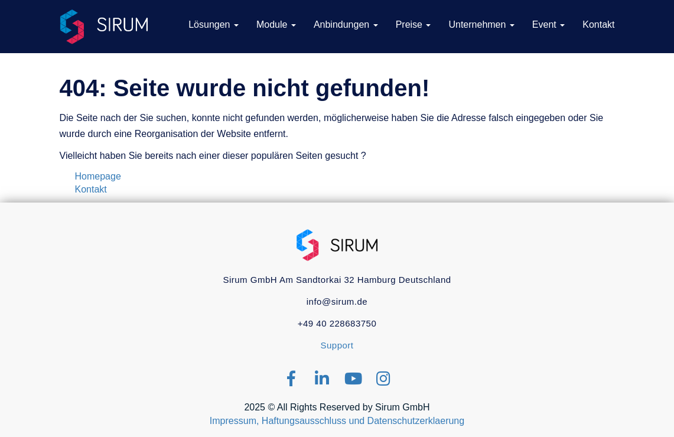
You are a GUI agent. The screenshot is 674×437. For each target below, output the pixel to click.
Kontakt (91, 189)
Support (336, 345)
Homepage (98, 176)
